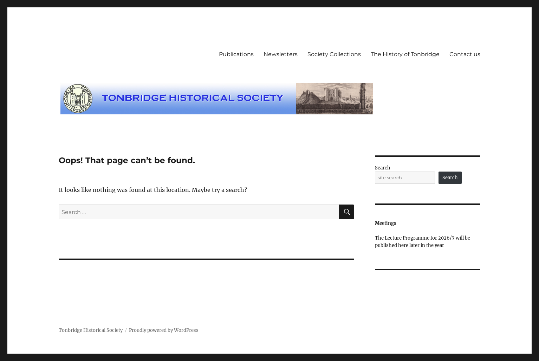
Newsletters (281, 54)
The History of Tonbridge (405, 54)
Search (382, 168)
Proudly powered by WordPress (164, 330)
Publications (236, 54)
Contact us (464, 54)
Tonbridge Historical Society (91, 330)
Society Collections (334, 54)
